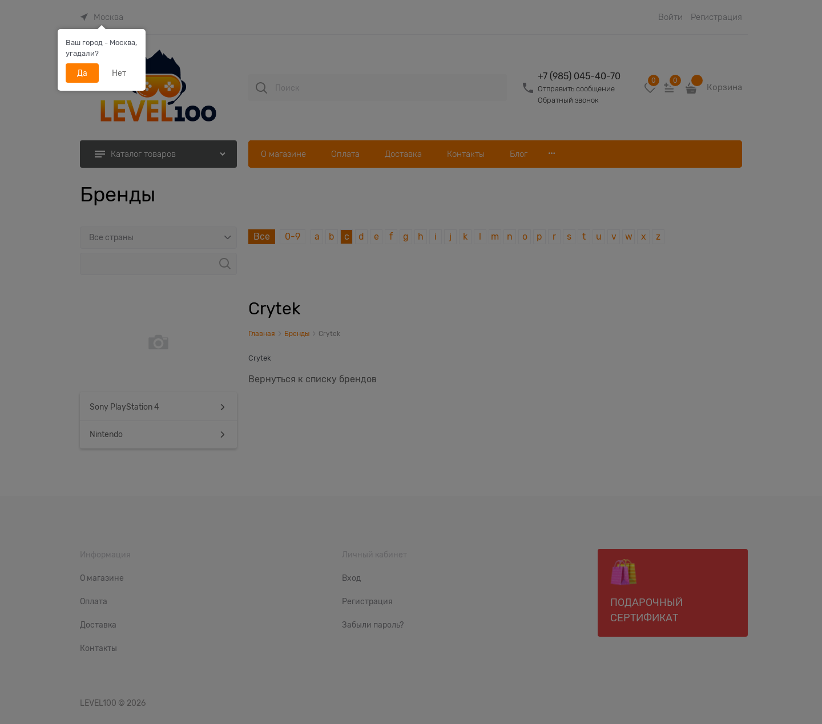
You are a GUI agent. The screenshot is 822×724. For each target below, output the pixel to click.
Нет (119, 73)
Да (82, 73)
